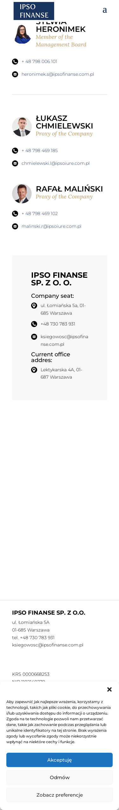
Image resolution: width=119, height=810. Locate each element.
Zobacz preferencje (59, 795)
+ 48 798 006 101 (39, 61)
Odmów (59, 777)
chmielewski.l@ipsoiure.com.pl (56, 163)
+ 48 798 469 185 (40, 150)
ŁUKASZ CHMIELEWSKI (71, 125)
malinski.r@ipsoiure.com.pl (52, 226)
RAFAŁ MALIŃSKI (71, 192)
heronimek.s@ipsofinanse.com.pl (58, 74)
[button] (109, 689)
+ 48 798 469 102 (40, 213)
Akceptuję (59, 760)
